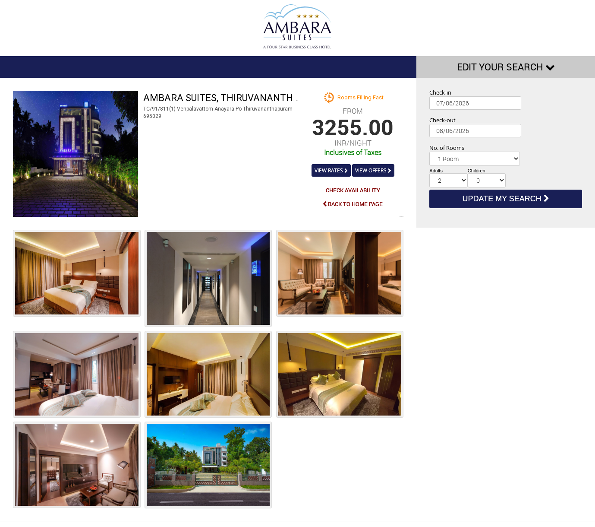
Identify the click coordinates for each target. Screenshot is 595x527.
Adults (436, 170)
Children (476, 170)
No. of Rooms (446, 148)
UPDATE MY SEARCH (505, 198)
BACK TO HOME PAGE (353, 204)
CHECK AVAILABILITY (353, 190)
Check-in (440, 92)
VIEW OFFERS (373, 170)
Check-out (442, 120)
